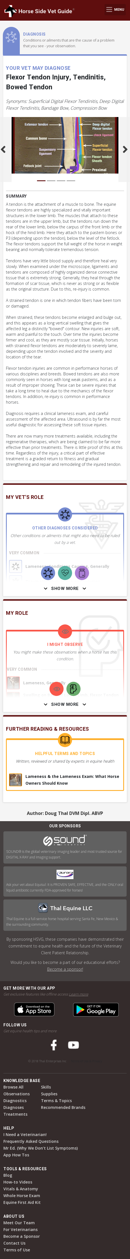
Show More (65, 588)
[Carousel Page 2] (51, 180)
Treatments (15, 1114)
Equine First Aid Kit (22, 1202)
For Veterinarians (20, 1229)
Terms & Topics (56, 1100)
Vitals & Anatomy (20, 1188)
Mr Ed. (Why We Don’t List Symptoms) (40, 1148)
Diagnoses (13, 1107)
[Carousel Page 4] (71, 180)
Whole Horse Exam (21, 1195)
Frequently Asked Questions (30, 1141)
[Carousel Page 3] (61, 180)
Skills (46, 1087)
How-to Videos (17, 1182)
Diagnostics (15, 1100)
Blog (7, 1175)
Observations (16, 1093)
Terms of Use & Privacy (86, 1061)
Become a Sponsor (21, 1236)
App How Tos (16, 1155)
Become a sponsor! (65, 969)
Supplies (49, 1093)
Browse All (13, 1087)
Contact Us (14, 1243)
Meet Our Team (19, 1222)
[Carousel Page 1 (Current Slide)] (41, 180)
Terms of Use (16, 1249)
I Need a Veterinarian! (25, 1134)
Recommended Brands (63, 1107)
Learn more (78, 994)
